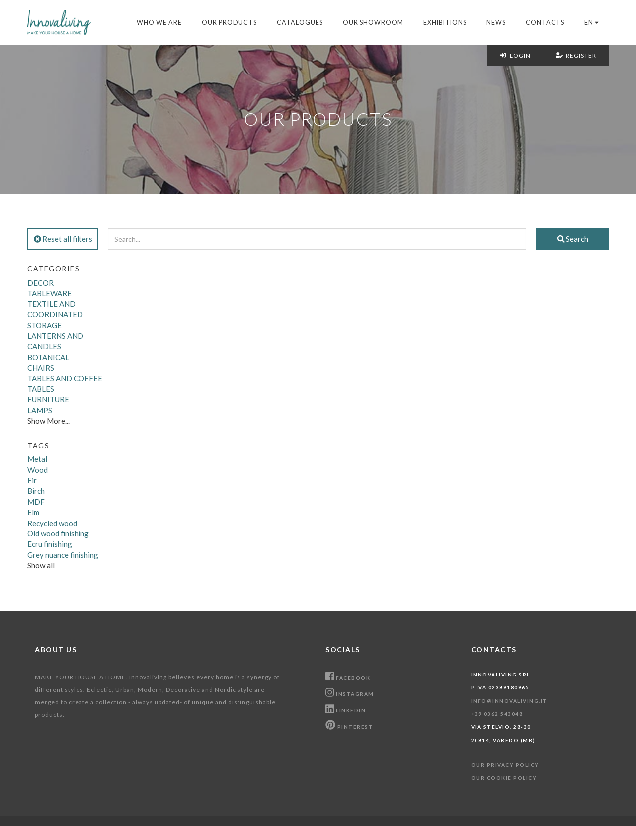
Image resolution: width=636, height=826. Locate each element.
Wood (37, 469)
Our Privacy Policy (505, 765)
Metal (37, 458)
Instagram (349, 694)
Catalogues (300, 22)
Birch (36, 490)
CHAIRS (40, 367)
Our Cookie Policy (504, 778)
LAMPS (39, 410)
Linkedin (345, 710)
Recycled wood (52, 523)
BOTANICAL (48, 357)
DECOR (40, 282)
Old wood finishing (58, 533)
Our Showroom (373, 22)
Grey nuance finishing (62, 554)
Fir (32, 480)
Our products (229, 22)
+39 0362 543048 (497, 714)
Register (576, 55)
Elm (33, 512)
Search (572, 238)
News (496, 22)
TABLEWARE (49, 293)
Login (515, 55)
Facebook (347, 678)
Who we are (159, 22)
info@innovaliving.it (509, 701)
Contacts (545, 22)
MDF (36, 501)
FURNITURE (48, 399)
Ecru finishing (49, 543)
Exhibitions (445, 22)
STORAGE (44, 325)
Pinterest (349, 727)
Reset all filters (62, 238)
